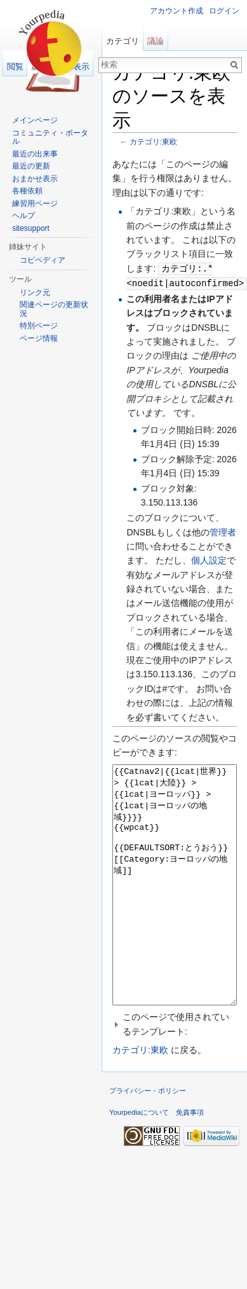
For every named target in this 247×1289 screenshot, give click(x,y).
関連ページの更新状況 (54, 309)
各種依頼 (27, 190)
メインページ (35, 120)
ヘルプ (23, 215)
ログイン (224, 10)
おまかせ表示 (35, 178)
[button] (174, 1070)
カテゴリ (122, 41)
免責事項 (190, 1158)
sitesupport (31, 228)
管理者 (223, 531)
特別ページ (39, 325)
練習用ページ (35, 203)
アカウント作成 (176, 10)
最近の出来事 (35, 153)
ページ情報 (39, 338)
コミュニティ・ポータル (50, 137)
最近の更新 (31, 166)
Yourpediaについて (139, 1158)
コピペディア (42, 260)
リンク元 (35, 292)
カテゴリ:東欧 (153, 141)
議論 (155, 41)
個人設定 (209, 559)
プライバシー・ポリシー (147, 1137)
